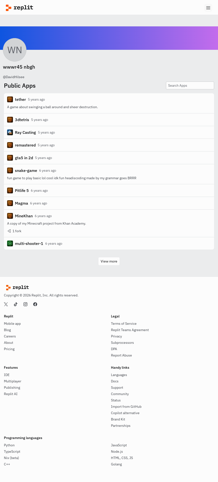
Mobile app (12, 323)
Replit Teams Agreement (130, 330)
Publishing (12, 387)
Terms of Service (124, 323)
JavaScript (119, 445)
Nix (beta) (11, 458)
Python (9, 445)
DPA (114, 349)
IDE (7, 375)
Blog (7, 330)
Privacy (116, 336)
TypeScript (12, 451)
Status (116, 400)
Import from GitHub (126, 406)
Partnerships (121, 425)
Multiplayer (12, 381)
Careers (10, 336)
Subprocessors (122, 342)
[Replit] (57, 8)
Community (120, 394)
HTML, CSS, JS (122, 458)
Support (117, 387)
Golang (116, 464)
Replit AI (11, 394)
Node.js (117, 451)
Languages (119, 375)
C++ (7, 464)
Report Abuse (121, 355)
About (8, 342)
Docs (115, 381)
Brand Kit (118, 419)
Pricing (9, 349)
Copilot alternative (125, 413)
